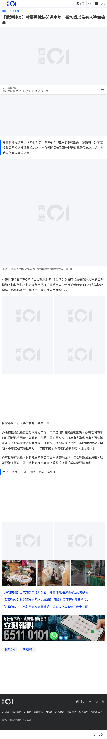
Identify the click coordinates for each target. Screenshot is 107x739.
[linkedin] (96, 702)
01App (49, 711)
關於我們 (16, 711)
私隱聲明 (83, 711)
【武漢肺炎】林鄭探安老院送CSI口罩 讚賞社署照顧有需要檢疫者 (46, 635)
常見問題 (59, 711)
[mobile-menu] (4, 4)
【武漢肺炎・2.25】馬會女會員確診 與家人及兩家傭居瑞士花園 (45, 642)
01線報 (5, 711)
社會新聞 (14, 11)
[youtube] (90, 702)
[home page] (11, 3)
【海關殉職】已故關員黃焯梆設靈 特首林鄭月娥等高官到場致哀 (45, 628)
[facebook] (77, 702)
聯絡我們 (71, 711)
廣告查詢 (38, 711)
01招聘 (27, 711)
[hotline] (53, 664)
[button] (102, 89)
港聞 (4, 11)
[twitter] (103, 702)
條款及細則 (96, 711)
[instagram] (83, 702)
